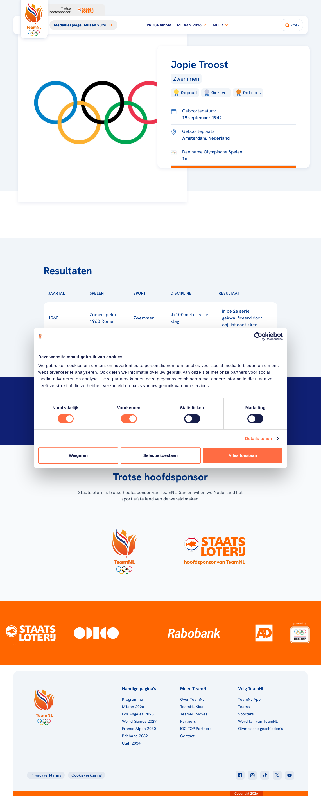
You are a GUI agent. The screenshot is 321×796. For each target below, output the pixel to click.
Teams (244, 706)
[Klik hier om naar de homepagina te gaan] (34, 19)
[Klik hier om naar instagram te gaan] (252, 775)
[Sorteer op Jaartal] (74, 293)
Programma (159, 25)
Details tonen (258, 438)
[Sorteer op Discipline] (200, 293)
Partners (188, 721)
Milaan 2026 (192, 25)
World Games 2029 (139, 721)
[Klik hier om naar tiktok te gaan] (264, 775)
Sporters (246, 713)
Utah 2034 (131, 743)
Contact (187, 735)
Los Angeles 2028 (138, 713)
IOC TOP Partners (196, 728)
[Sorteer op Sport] (155, 293)
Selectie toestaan (160, 455)
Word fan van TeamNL (258, 721)
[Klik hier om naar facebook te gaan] (240, 775)
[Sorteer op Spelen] (113, 293)
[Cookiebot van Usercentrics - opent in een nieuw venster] (258, 336)
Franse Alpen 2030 (139, 728)
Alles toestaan (243, 455)
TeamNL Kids (191, 706)
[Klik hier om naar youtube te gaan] (289, 775)
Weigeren (78, 455)
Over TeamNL (192, 699)
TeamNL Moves (193, 713)
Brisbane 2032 (135, 735)
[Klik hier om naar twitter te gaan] (277, 775)
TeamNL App (249, 699)
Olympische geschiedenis (260, 728)
